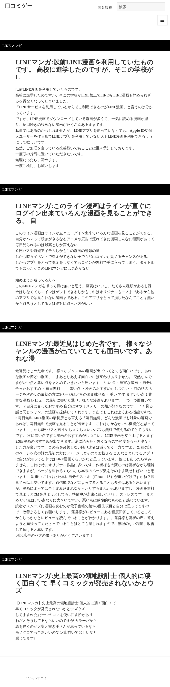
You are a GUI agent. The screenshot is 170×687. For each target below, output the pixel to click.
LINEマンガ (12, 45)
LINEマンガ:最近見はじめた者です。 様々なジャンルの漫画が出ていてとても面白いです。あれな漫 (83, 351)
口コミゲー (18, 5)
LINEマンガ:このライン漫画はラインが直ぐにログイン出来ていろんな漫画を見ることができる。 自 (83, 213)
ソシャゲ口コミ (36, 678)
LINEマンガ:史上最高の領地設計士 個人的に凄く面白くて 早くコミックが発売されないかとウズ (84, 583)
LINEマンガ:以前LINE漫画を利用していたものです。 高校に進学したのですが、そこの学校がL (84, 69)
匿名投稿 (105, 7)
